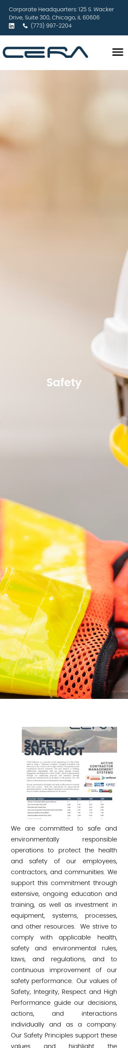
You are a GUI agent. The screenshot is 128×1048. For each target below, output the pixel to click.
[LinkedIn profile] (13, 26)
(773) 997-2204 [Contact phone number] (47, 26)
